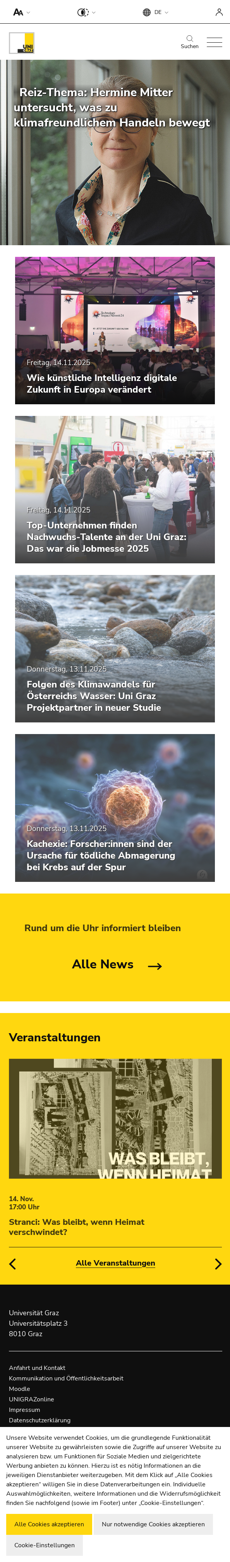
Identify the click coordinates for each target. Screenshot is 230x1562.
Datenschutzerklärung (39, 1420)
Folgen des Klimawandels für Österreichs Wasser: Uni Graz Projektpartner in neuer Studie (94, 696)
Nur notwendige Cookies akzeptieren (153, 1524)
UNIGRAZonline (31, 1399)
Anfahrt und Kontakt (37, 1368)
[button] (20, 11)
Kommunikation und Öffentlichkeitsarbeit (66, 1378)
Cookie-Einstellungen (44, 1545)
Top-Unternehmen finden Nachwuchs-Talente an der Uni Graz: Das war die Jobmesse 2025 (106, 537)
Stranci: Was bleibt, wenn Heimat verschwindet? (76, 1227)
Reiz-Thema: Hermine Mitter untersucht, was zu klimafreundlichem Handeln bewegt (112, 108)
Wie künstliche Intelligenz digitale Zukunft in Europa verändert (102, 384)
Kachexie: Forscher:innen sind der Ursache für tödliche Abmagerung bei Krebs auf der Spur (101, 855)
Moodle (19, 1389)
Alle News (103, 964)
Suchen (190, 42)
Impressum (24, 1410)
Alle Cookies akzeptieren (49, 1524)
